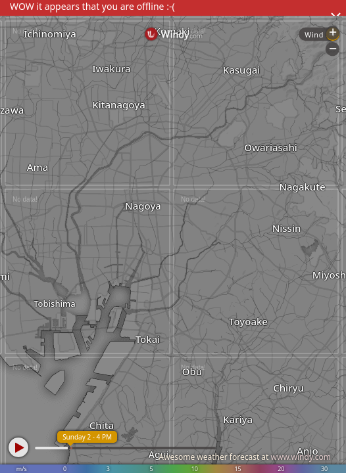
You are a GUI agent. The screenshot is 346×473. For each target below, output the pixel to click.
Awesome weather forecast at (245, 456)
